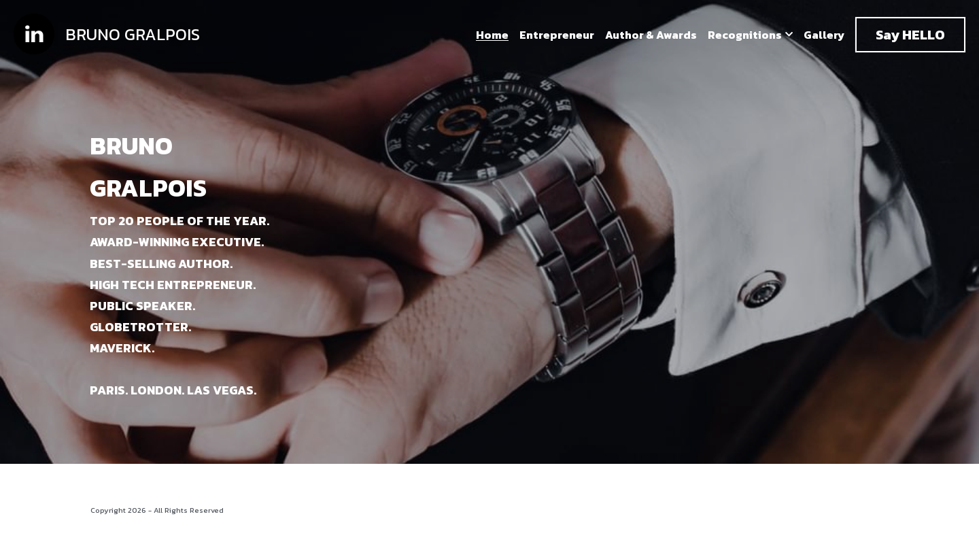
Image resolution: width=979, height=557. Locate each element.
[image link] (34, 34)
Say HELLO (910, 34)
